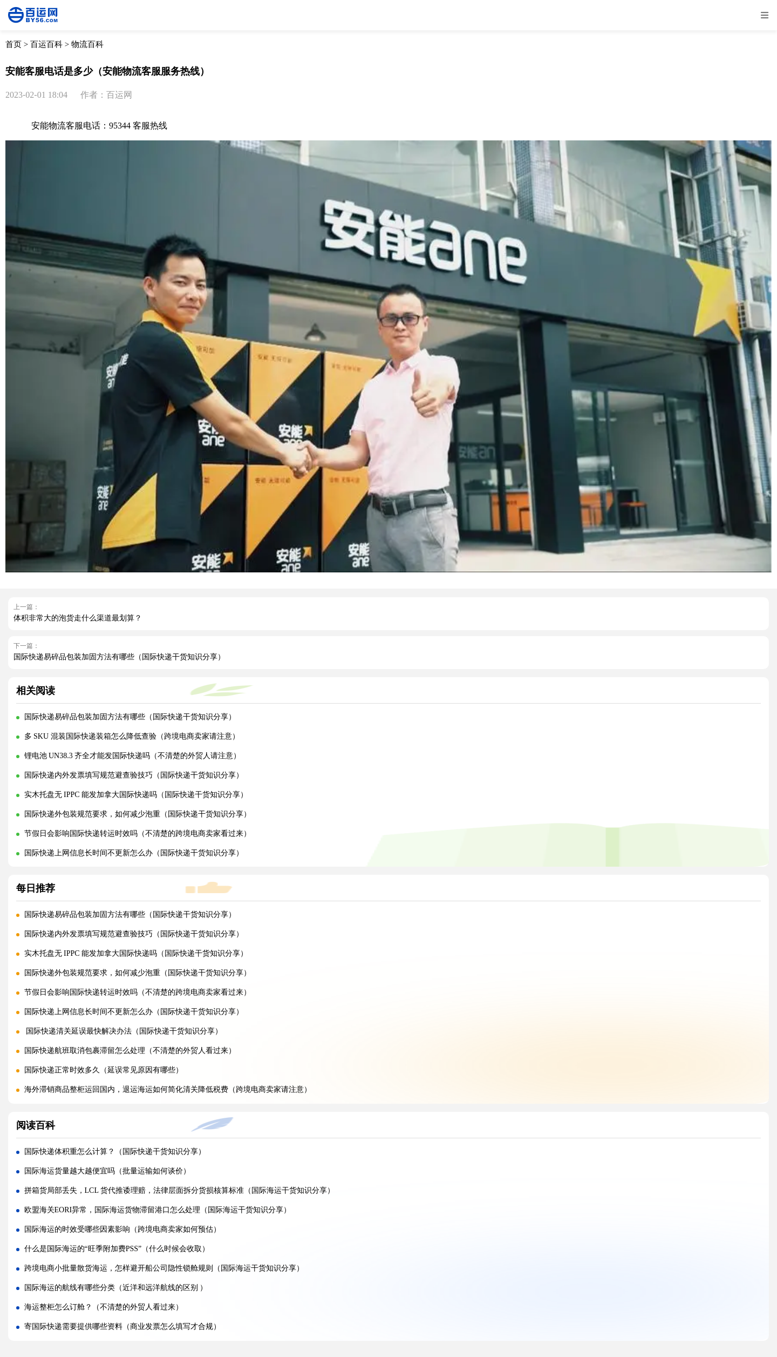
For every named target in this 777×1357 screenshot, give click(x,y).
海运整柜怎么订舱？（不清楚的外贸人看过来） (103, 1307)
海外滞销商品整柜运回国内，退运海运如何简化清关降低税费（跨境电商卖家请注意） (167, 1089)
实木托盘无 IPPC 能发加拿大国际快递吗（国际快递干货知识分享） (136, 795)
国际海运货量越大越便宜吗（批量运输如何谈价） (107, 1171)
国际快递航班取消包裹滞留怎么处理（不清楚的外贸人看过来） (130, 1051)
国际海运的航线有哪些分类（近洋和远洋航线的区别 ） (116, 1288)
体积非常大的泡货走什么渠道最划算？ (77, 618)
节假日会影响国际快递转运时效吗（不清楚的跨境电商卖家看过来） (137, 833)
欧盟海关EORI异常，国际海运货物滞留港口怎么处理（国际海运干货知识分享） (157, 1210)
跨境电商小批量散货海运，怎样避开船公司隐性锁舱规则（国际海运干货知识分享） (164, 1268)
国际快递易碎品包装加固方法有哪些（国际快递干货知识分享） (119, 657)
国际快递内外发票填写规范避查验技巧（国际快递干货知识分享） (133, 775)
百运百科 (46, 44)
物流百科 (87, 44)
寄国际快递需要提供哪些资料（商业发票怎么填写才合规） (122, 1326)
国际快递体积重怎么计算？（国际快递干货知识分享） (115, 1151)
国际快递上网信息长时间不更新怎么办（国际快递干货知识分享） (133, 853)
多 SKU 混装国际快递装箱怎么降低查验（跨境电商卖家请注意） (132, 736)
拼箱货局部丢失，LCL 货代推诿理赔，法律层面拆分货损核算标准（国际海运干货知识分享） (179, 1190)
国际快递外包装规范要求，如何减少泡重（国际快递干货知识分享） (137, 814)
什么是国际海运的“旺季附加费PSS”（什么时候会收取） (117, 1249)
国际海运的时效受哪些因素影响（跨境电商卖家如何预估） (122, 1229)
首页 (13, 44)
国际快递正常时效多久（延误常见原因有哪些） (103, 1070)
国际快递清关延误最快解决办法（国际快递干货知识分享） (123, 1031)
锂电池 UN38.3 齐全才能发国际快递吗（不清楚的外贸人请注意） (132, 756)
